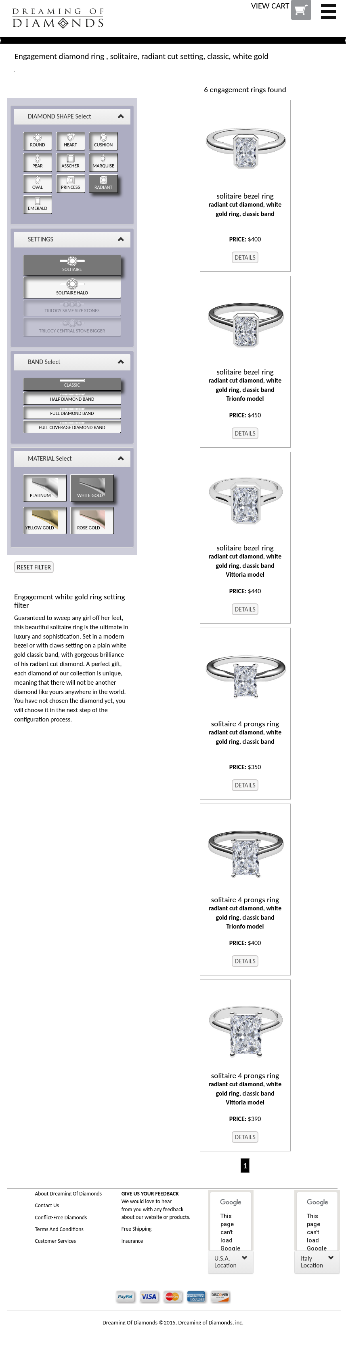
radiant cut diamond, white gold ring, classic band (245, 205)
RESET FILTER (34, 567)
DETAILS (245, 257)
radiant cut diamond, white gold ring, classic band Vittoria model (245, 561)
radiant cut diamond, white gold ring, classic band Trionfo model (245, 385)
